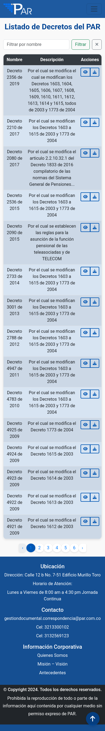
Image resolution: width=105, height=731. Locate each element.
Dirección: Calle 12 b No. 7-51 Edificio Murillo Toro (52, 575)
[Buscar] (36, 44)
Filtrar (80, 44)
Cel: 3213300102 (52, 627)
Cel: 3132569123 (52, 635)
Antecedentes (52, 672)
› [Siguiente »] (82, 547)
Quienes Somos (52, 655)
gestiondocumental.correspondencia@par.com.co (52, 618)
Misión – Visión (53, 664)
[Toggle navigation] (94, 9)
